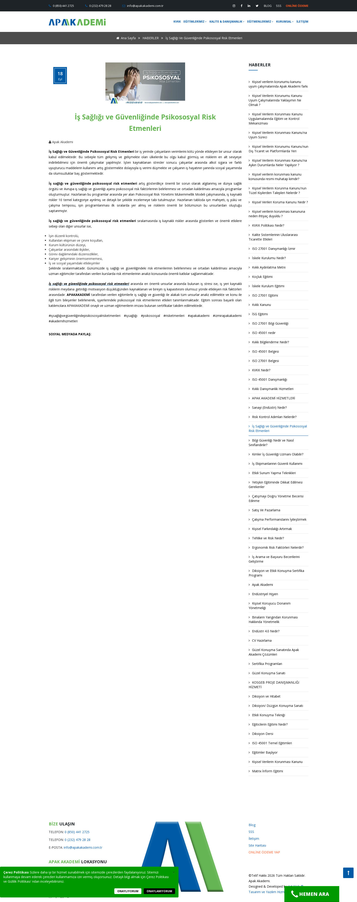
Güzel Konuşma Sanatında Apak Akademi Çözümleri (274, 652)
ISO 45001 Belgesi (264, 351)
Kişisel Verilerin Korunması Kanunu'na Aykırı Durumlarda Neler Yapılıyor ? (278, 162)
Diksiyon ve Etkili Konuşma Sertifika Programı (276, 573)
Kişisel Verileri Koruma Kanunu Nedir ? (278, 202)
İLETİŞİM (302, 21)
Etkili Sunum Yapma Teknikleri (272, 473)
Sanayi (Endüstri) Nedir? (268, 407)
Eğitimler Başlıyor (263, 752)
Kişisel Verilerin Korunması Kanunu (276, 762)
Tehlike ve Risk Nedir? (266, 538)
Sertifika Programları (265, 664)
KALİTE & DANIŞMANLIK (227, 21)
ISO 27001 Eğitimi (263, 295)
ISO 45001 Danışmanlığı (268, 379)
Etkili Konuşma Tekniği (267, 715)
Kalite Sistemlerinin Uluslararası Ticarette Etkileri (273, 237)
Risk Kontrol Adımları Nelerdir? (272, 417)
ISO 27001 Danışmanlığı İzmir (272, 248)
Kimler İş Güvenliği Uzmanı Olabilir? (276, 454)
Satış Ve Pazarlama (264, 510)
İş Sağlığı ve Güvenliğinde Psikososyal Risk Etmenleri (278, 428)
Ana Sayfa (125, 38)
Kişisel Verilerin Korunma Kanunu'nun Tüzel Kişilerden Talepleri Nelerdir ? (277, 190)
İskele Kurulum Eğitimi (266, 286)
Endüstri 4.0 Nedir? (264, 631)
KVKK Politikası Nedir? (266, 225)
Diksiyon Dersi (261, 733)
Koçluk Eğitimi (261, 276)
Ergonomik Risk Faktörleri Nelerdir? (276, 547)
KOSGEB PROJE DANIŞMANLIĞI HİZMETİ (274, 684)
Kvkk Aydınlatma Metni (267, 267)
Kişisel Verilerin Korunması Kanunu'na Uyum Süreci (278, 134)
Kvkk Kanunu (260, 304)
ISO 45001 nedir (262, 333)
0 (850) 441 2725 (63, 6)
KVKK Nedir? (259, 370)
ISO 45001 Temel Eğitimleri (270, 743)
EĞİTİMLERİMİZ (195, 21)
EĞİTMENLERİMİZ (260, 21)
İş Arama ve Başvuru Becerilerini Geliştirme (274, 559)
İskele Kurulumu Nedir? (267, 258)
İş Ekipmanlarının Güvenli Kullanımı (275, 463)
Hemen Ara (310, 894)
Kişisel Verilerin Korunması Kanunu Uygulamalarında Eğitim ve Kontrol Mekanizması (276, 118)
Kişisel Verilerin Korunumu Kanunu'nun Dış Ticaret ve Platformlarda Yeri (278, 148)
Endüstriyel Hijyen (263, 594)
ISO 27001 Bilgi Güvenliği (268, 323)
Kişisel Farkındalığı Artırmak (270, 529)
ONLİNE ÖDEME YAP (264, 852)
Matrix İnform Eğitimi (266, 771)
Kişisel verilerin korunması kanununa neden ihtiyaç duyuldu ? (277, 213)
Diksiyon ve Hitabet (264, 696)
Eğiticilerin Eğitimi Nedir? (268, 724)
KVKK (177, 21)
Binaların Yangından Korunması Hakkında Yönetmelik (273, 619)
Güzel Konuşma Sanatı (267, 673)
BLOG (268, 6)
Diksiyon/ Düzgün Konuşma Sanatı (276, 705)
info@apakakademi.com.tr (144, 6)
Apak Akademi (261, 584)
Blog (252, 825)
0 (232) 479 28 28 (100, 6)
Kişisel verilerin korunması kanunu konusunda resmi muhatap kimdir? (275, 176)
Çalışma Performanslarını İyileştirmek (277, 519)
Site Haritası (257, 845)
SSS (278, 6)
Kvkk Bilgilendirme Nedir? (269, 342)
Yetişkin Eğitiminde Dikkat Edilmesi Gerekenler (276, 484)
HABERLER (151, 38)
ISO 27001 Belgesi (264, 361)
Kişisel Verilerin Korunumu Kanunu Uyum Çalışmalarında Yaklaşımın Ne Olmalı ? (275, 100)
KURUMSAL (285, 21)
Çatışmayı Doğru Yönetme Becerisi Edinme (276, 498)
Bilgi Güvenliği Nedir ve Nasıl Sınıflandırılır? (271, 442)
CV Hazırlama (260, 640)
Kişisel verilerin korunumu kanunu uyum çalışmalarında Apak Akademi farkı (278, 84)
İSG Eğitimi (258, 314)
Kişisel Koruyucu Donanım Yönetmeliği (270, 605)
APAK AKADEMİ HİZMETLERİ (272, 398)
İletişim (254, 838)
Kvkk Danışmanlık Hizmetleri (271, 389)
